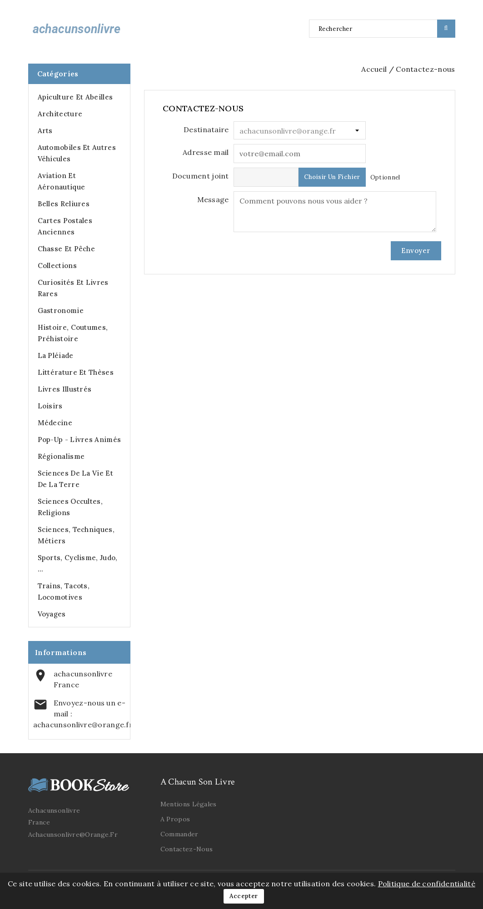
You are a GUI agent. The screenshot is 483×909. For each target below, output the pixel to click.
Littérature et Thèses (76, 372)
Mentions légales (188, 804)
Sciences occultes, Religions (70, 507)
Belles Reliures (64, 203)
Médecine (55, 422)
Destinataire (206, 129)
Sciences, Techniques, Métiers (76, 535)
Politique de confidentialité (426, 883)
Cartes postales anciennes (65, 226)
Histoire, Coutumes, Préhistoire (73, 333)
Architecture (60, 113)
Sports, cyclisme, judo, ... (78, 563)
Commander (179, 834)
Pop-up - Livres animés (79, 439)
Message (213, 199)
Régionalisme (61, 456)
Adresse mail (206, 152)
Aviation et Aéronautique (61, 181)
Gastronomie (61, 310)
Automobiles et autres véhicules (77, 153)
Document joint (200, 175)
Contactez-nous (186, 849)
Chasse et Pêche (66, 248)
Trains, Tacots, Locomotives (64, 591)
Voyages (52, 614)
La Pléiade (56, 355)
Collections (57, 265)
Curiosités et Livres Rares (73, 288)
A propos (175, 819)
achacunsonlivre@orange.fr (83, 724)
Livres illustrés (65, 389)
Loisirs (50, 406)
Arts (45, 130)
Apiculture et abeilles (75, 97)
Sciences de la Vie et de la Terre (75, 479)
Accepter (243, 896)
